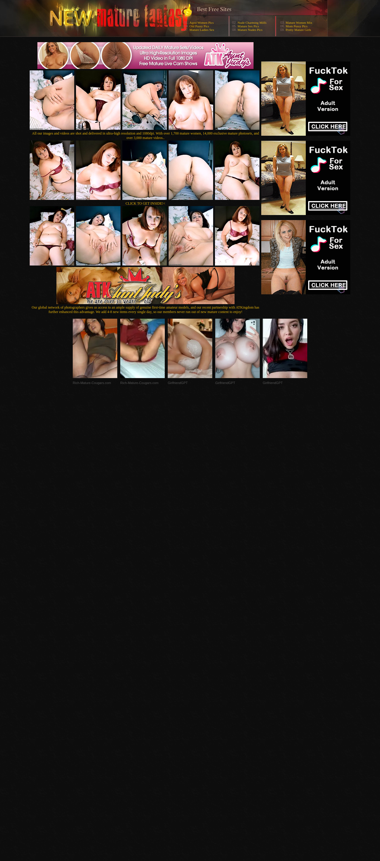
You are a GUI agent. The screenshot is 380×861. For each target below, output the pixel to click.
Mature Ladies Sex (201, 29)
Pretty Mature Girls (298, 29)
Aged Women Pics (201, 22)
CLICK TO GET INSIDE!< (145, 203)
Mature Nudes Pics (250, 29)
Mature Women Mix (299, 22)
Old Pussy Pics (199, 26)
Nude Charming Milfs (252, 22)
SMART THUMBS (201, 742)
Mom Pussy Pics (296, 26)
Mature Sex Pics (248, 26)
